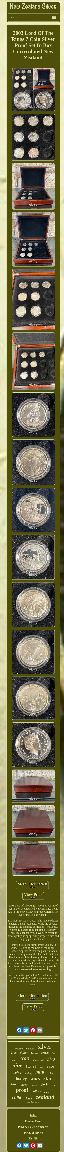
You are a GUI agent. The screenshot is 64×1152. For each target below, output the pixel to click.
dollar (24, 1052)
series (24, 1084)
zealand (45, 1097)
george (19, 1048)
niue (17, 1065)
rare (50, 1066)
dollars (36, 1091)
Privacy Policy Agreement (33, 1126)
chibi (16, 1097)
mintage (30, 1048)
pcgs (41, 1068)
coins (17, 1073)
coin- (50, 1073)
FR (36, 1138)
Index (33, 1115)
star (47, 1078)
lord (53, 1085)
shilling (28, 1073)
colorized (34, 1085)
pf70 (51, 1059)
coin (24, 1058)
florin (44, 1084)
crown (45, 1052)
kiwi (14, 1084)
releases (47, 1092)
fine (53, 1053)
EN (30, 1138)
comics (38, 1059)
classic (28, 1098)
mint (39, 1072)
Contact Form (33, 1121)
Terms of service (33, 1132)
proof (22, 1090)
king (14, 1052)
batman (34, 1053)
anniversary (33, 1102)
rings (14, 1060)
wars (35, 1078)
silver (44, 1046)
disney (21, 1078)
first (31, 1067)
